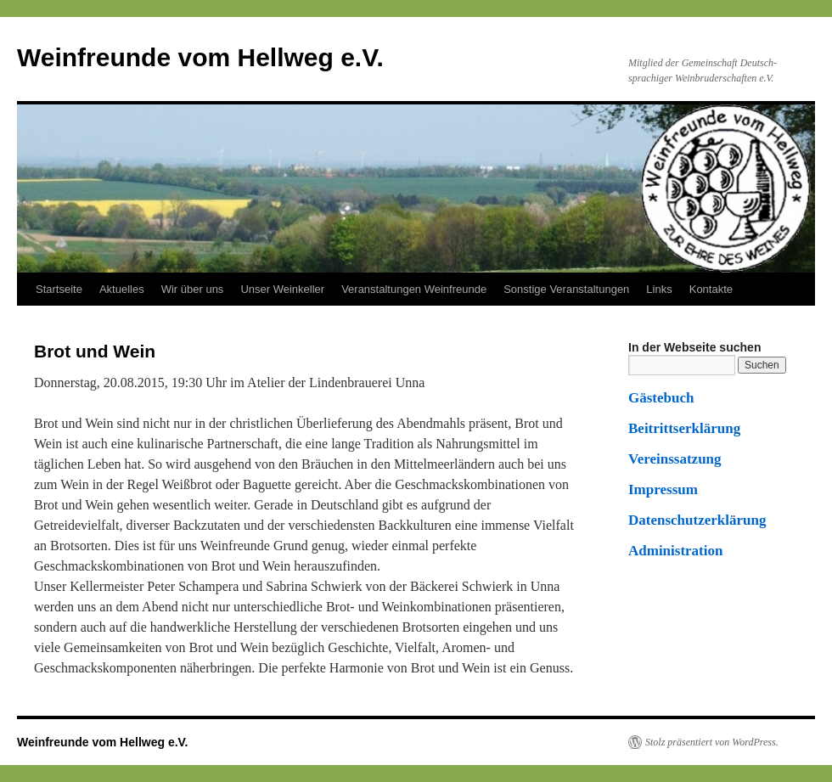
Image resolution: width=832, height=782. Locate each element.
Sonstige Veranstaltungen (566, 289)
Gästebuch (661, 398)
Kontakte (711, 289)
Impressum (663, 489)
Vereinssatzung (675, 459)
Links (659, 289)
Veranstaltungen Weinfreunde (413, 289)
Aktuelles (121, 289)
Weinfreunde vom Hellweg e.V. (200, 57)
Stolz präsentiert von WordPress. (712, 742)
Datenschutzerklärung (697, 520)
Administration (675, 551)
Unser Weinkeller (282, 289)
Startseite (59, 289)
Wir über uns (192, 289)
